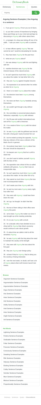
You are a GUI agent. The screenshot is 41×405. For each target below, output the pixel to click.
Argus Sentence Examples (12, 290)
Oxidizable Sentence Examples (14, 339)
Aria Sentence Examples (11, 294)
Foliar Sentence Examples (12, 343)
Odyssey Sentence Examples (13, 362)
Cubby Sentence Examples (12, 369)
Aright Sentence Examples (12, 316)
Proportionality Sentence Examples (15, 384)
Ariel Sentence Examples (12, 308)
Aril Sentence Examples (11, 319)
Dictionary (7, 7)
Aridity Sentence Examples (12, 305)
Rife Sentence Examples (11, 358)
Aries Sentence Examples (12, 312)
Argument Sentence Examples (13, 279)
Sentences (20, 7)
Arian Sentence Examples (12, 297)
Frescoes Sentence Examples (13, 347)
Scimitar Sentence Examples (13, 373)
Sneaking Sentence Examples (13, 354)
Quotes (34, 7)
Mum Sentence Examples (12, 377)
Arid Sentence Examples (11, 301)
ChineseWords (30, 397)
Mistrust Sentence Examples (13, 380)
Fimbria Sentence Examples (13, 336)
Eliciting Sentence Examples (13, 365)
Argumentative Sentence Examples (15, 286)
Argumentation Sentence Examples (15, 282)
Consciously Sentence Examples (14, 351)
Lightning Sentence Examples (13, 332)
